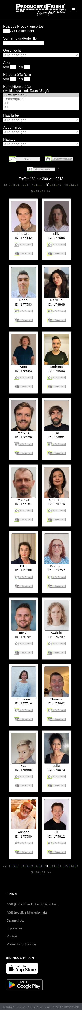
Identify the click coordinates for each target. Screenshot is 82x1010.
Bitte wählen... (41, 95)
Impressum (14, 928)
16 (37, 191)
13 (66, 185)
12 (60, 185)
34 (41, 103)
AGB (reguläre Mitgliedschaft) (27, 912)
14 (72, 185)
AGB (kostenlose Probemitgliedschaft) (33, 904)
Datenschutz (15, 920)
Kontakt (12, 936)
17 (43, 191)
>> (48, 191)
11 (53, 185)
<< (5, 185)
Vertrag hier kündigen (21, 944)
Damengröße (41, 99)
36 (41, 107)
